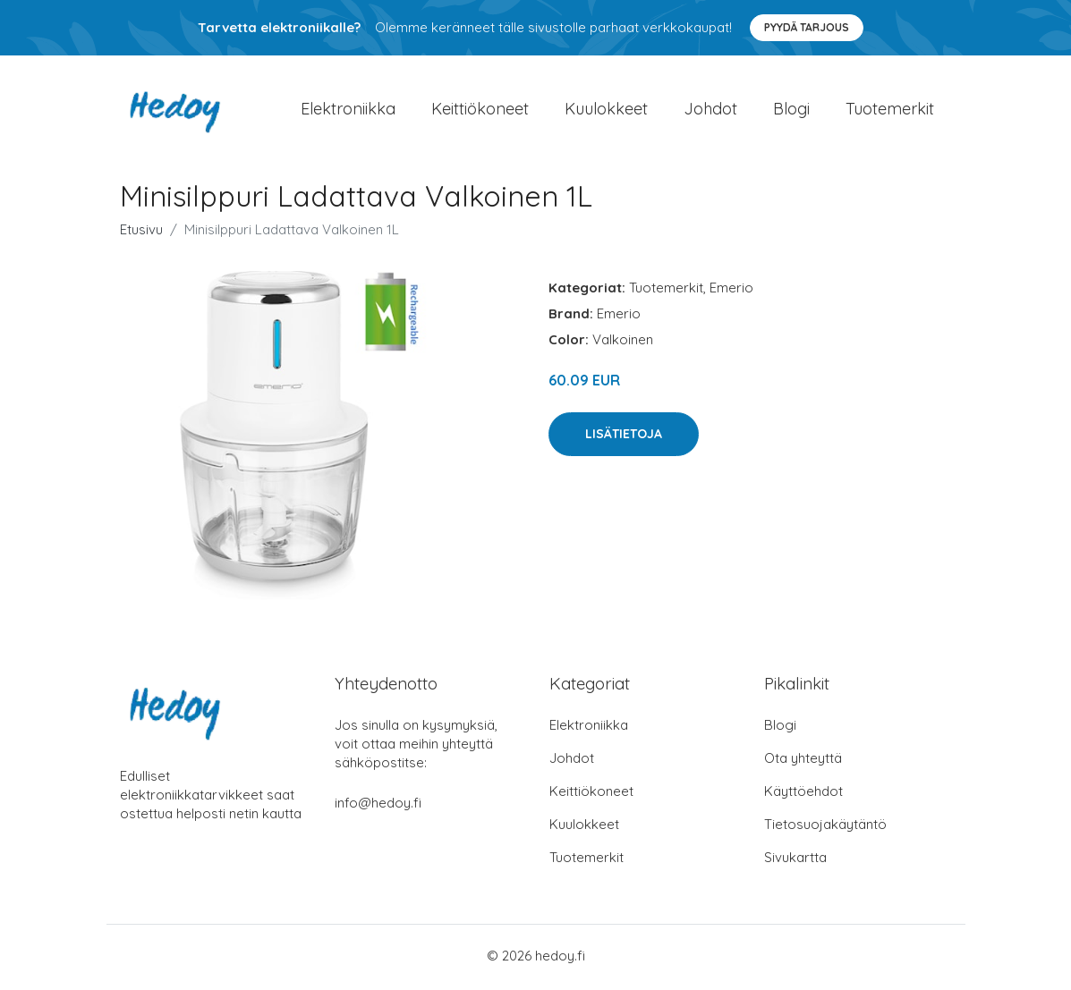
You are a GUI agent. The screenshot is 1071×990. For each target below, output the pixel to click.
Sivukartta (795, 860)
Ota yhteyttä (803, 761)
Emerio (731, 291)
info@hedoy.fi (378, 806)
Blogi (791, 110)
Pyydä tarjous (806, 27)
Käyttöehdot (803, 794)
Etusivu (141, 233)
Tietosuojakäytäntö (825, 827)
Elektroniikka (348, 110)
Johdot (710, 110)
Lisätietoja (623, 437)
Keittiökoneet (480, 110)
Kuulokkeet (606, 110)
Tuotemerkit (890, 110)
